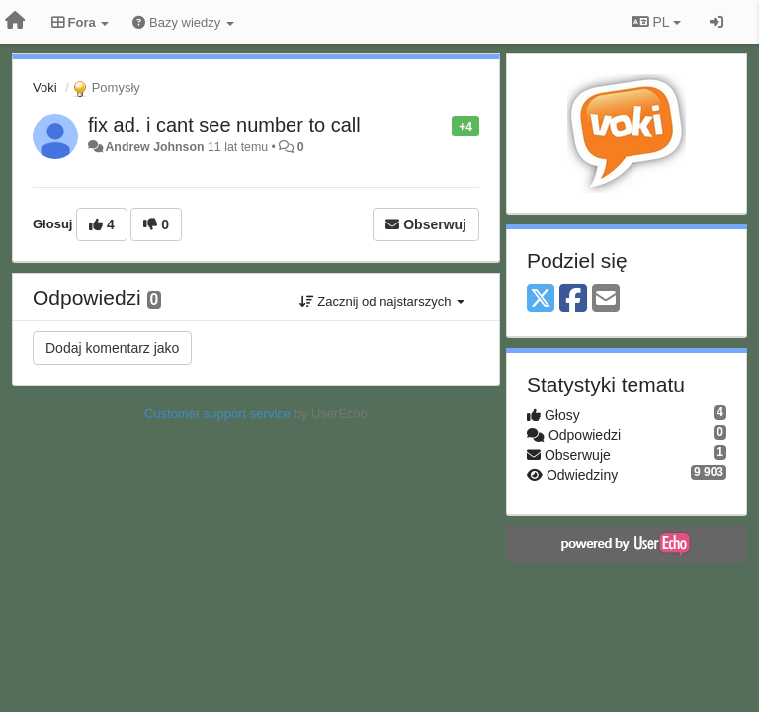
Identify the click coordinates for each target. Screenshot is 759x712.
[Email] (606, 299)
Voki (45, 87)
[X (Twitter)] (540, 299)
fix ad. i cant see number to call (224, 124)
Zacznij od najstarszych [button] (381, 301)
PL (656, 22)
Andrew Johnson (154, 147)
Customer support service (217, 413)
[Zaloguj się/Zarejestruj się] (716, 22)
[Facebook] (573, 299)
